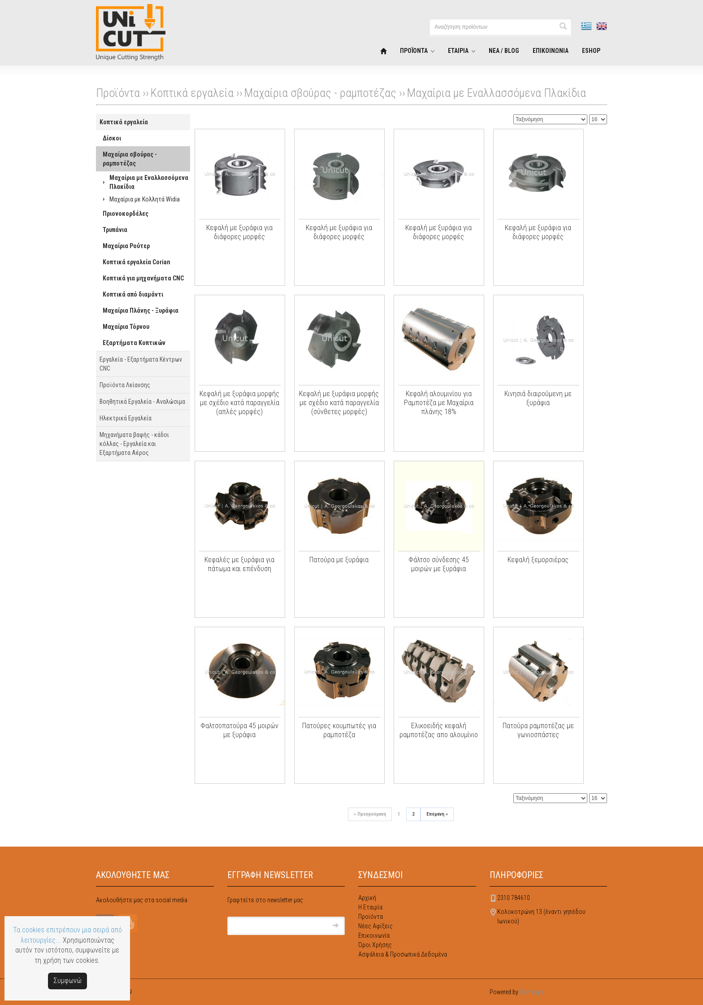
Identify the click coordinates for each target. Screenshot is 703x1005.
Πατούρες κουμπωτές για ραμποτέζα (339, 730)
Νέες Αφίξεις (375, 926)
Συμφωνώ (67, 980)
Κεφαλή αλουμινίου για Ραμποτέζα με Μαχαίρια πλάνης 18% (438, 402)
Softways (531, 992)
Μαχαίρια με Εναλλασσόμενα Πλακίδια (496, 93)
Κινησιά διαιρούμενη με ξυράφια (538, 398)
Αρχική (367, 897)
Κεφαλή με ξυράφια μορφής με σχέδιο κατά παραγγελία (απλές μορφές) (239, 402)
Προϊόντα (370, 916)
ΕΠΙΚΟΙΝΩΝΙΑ (550, 50)
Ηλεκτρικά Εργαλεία (126, 418)
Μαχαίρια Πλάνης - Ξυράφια (140, 310)
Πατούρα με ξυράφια (339, 559)
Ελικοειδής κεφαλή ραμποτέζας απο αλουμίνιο (438, 730)
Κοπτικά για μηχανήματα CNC (143, 278)
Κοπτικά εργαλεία (192, 93)
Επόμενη (437, 814)
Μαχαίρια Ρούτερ (126, 245)
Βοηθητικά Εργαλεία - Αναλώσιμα (142, 401)
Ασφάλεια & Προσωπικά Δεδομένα (402, 954)
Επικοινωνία (374, 935)
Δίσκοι (112, 138)
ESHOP (591, 50)
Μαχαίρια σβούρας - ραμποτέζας (320, 93)
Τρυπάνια (115, 229)
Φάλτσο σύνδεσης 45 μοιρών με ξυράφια (438, 564)
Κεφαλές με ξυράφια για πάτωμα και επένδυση (239, 564)
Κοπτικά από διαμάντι (133, 294)
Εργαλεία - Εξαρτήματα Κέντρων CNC (141, 364)
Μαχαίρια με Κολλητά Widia (144, 199)
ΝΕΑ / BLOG (504, 50)
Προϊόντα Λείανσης (125, 385)
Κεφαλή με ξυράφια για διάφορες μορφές (239, 232)
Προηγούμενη (370, 814)
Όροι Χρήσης (375, 944)
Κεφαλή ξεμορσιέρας (538, 559)
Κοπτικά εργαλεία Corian (136, 262)
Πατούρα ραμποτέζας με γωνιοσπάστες (538, 730)
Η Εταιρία (370, 907)
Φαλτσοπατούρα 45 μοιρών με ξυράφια (239, 730)
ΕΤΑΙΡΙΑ (458, 50)
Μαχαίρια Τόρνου (126, 326)
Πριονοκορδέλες (125, 213)
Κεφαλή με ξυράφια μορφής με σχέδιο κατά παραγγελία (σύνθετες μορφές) (339, 402)
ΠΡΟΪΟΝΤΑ (414, 50)
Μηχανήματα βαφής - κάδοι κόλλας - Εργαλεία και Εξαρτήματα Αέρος (134, 443)
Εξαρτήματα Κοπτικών (134, 342)
